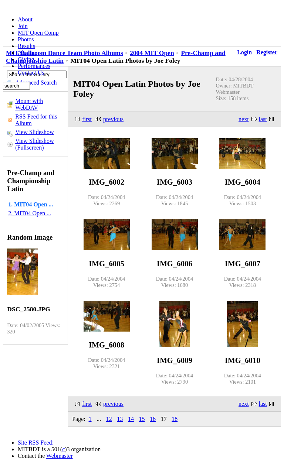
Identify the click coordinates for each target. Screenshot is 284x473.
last (263, 119)
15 (142, 419)
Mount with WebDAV (29, 104)
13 (120, 419)
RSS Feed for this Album (36, 119)
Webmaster (59, 456)
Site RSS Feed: (36, 442)
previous (113, 119)
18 (175, 419)
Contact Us (31, 72)
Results (26, 46)
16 (153, 419)
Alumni (27, 52)
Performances (34, 66)
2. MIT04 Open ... (29, 213)
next (244, 119)
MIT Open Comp (38, 33)
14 (131, 419)
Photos (26, 39)
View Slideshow (34, 132)
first (87, 119)
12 (109, 419)
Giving (26, 59)
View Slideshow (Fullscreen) (34, 144)
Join (23, 26)
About (25, 19)
